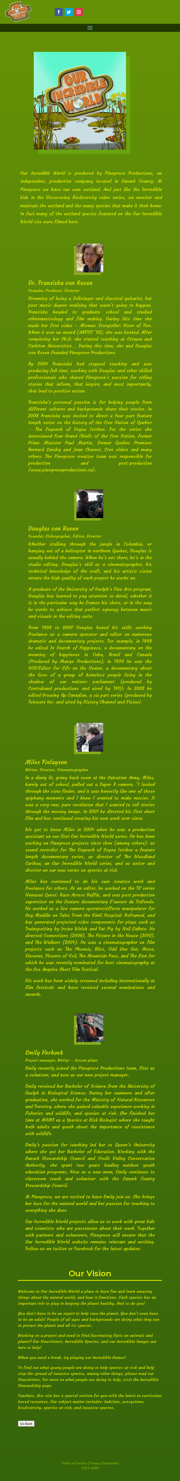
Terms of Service (74, 1463)
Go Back (26, 1423)
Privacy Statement (104, 1463)
